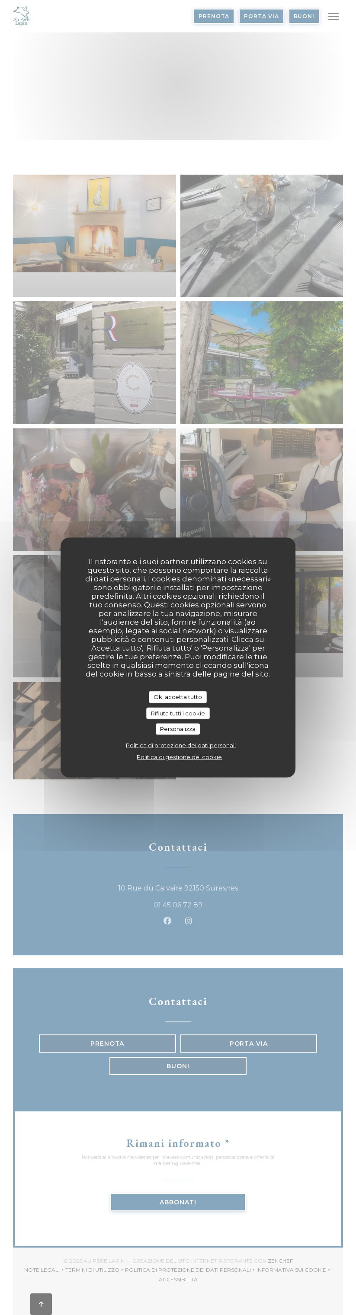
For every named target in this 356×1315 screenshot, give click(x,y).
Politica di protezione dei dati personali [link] (181, 744)
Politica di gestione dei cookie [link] (179, 756)
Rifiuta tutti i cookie (178, 712)
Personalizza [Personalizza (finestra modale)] (178, 728)
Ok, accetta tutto (178, 696)
